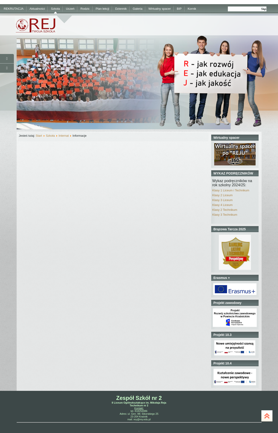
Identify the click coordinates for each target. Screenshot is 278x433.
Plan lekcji (102, 8)
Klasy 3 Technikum (224, 214)
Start (39, 135)
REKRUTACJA (14, 8)
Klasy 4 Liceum (222, 205)
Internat (63, 135)
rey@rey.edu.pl (142, 419)
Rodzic (85, 8)
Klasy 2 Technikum (224, 210)
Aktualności (37, 8)
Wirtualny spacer (159, 8)
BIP (179, 8)
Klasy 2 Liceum (222, 195)
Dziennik (121, 8)
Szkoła (55, 8)
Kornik (192, 8)
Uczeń (70, 8)
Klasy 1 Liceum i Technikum (230, 190)
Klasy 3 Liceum (222, 200)
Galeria (137, 8)
